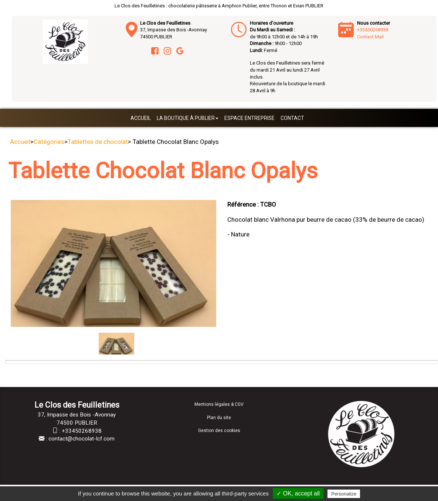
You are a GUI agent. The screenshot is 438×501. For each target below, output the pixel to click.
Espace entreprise (249, 118)
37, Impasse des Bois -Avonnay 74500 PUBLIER (173, 29)
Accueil (140, 118)
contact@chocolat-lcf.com (81, 438)
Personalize (343, 494)
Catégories (49, 141)
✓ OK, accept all (298, 493)
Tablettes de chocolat (98, 141)
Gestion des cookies (219, 430)
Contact (292, 118)
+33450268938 (372, 29)
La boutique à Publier (187, 118)
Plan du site (219, 417)
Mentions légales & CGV (219, 404)
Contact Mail (370, 36)
